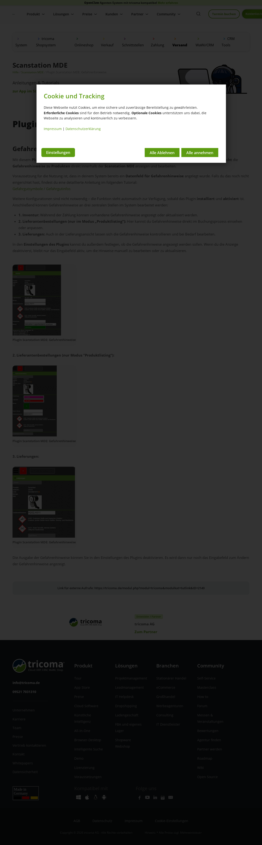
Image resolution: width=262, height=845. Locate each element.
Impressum (53, 128)
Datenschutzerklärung (83, 128)
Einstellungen (58, 152)
